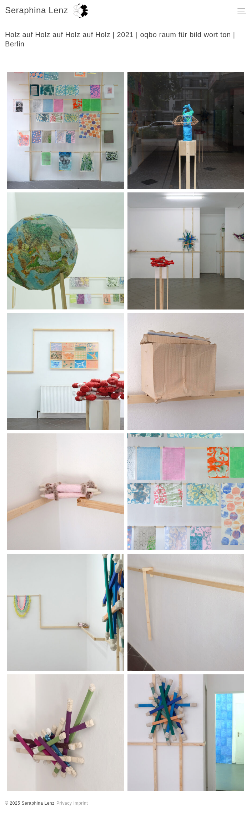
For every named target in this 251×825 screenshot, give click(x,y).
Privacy (64, 803)
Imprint (80, 803)
